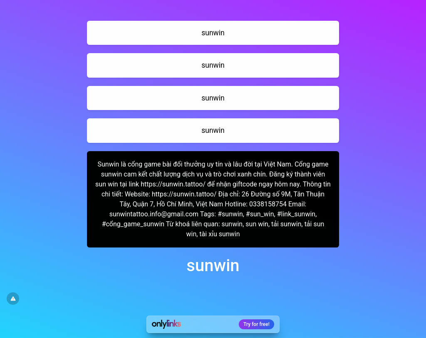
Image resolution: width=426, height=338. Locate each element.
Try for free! (256, 324)
